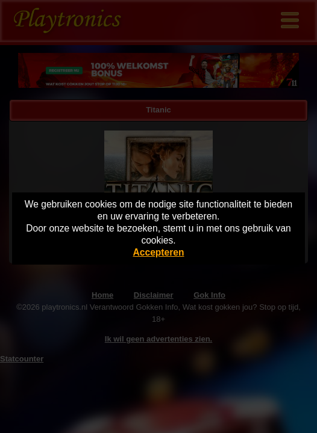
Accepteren (158, 252)
